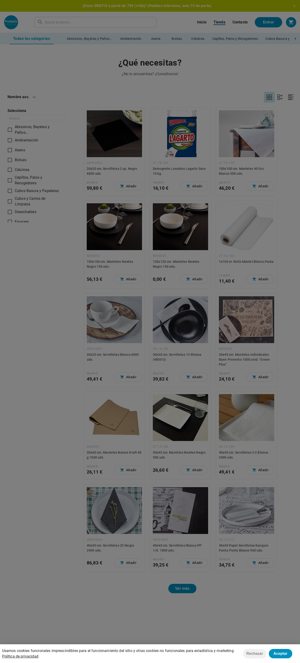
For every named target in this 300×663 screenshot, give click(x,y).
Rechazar (254, 654)
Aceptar (281, 654)
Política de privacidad (20, 656)
